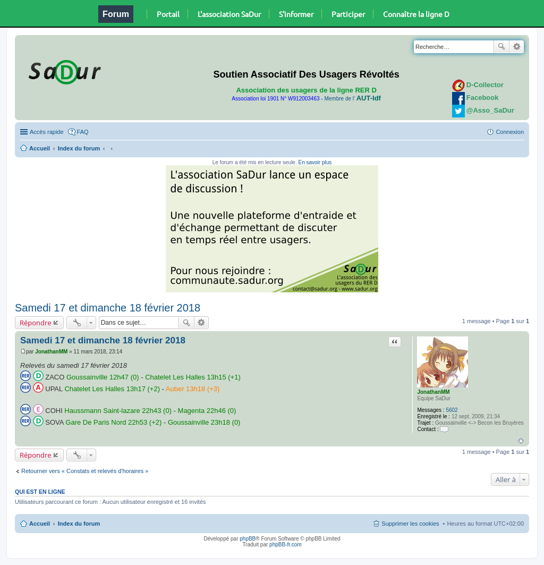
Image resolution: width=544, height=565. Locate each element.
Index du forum (79, 148)
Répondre (36, 322)
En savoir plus (315, 162)
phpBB (248, 539)
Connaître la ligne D (416, 14)
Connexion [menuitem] (510, 132)
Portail (168, 14)
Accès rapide (47, 132)
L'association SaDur (229, 14)
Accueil (39, 148)
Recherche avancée (516, 46)
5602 (451, 410)
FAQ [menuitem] (83, 132)
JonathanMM (433, 392)
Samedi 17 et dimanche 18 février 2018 (107, 308)
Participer (348, 14)
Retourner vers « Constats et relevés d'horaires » (84, 471)
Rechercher (501, 46)
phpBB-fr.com (285, 544)
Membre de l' (352, 99)
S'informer (296, 14)
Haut (521, 441)
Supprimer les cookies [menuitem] (410, 523)
